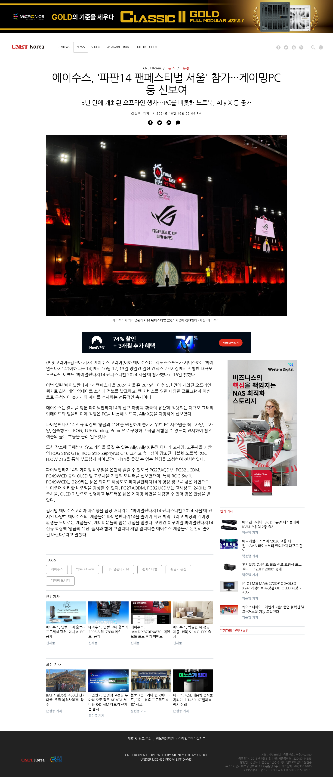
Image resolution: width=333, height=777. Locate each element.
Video (95, 47)
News (81, 47)
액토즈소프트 (85, 569)
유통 (186, 68)
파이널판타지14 (118, 569)
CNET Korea (152, 68)
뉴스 (171, 68)
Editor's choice (148, 47)
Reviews (64, 47)
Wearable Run (118, 47)
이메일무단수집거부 (191, 738)
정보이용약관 (165, 738)
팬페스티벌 (149, 569)
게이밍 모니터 (60, 580)
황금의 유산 (178, 569)
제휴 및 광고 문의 (139, 738)
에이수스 (57, 569)
